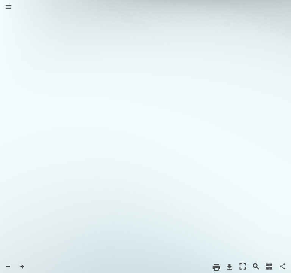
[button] (9, 7)
